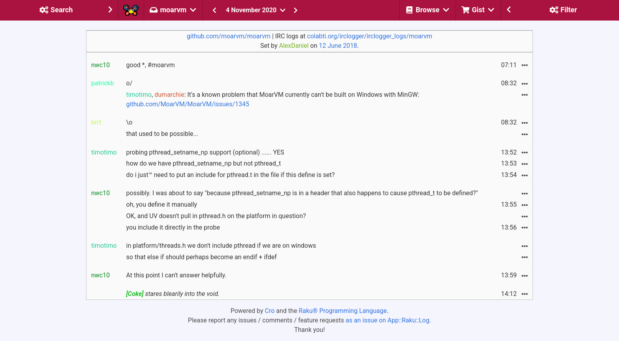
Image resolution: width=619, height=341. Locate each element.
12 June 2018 (338, 45)
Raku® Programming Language (343, 311)
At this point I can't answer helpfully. (176, 275)
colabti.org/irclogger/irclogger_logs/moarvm (369, 36)
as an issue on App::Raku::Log (388, 320)
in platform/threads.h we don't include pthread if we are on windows (221, 245)
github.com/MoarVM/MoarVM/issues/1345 (187, 104)
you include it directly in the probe (173, 227)
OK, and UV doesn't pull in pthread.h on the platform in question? (216, 216)
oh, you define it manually (161, 204)
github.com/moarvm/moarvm (228, 36)
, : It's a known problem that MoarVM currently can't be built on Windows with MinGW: (273, 99)
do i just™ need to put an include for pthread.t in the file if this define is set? (230, 175)
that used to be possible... (162, 134)
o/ (129, 83)
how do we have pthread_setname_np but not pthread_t (203, 163)
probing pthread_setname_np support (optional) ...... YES (205, 152)
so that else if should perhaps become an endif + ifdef (201, 257)
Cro (270, 311)
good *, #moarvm (150, 65)
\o (129, 122)
